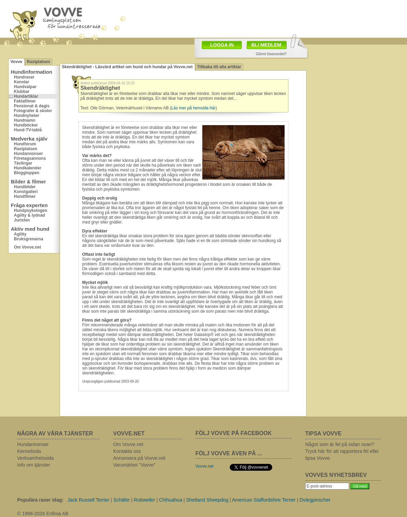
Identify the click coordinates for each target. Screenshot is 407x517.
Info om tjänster (33, 465)
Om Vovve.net (27, 247)
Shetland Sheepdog (207, 500)
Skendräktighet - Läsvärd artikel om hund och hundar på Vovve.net (127, 66)
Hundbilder (25, 186)
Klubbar (21, 91)
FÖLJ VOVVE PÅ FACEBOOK (233, 433)
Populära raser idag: (40, 500)
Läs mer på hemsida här (193, 108)
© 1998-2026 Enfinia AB (43, 513)
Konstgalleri (26, 191)
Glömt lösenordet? (271, 54)
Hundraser (24, 77)
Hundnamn (25, 120)
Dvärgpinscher (314, 500)
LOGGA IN (222, 45)
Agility (20, 234)
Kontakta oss (127, 451)
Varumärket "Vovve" (134, 465)
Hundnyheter (26, 115)
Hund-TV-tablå (28, 130)
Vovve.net (204, 466)
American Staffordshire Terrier (264, 500)
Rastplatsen (38, 61)
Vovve (16, 61)
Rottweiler (144, 500)
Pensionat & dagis (32, 106)
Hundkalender (27, 168)
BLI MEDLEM (266, 45)
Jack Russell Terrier (88, 500)
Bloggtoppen (26, 172)
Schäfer (121, 500)
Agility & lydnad (29, 215)
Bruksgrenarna (28, 239)
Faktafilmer (25, 101)
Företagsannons (30, 158)
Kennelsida (29, 451)
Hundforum (25, 144)
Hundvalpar (25, 86)
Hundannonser (28, 153)
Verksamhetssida (35, 458)
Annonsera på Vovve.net (139, 458)
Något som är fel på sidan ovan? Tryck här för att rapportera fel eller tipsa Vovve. (342, 451)
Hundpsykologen (30, 210)
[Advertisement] (243, 18)
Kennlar (21, 82)
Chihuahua (170, 500)
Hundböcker (26, 125)
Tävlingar (23, 163)
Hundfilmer (25, 196)
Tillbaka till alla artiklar (219, 66)
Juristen (22, 220)
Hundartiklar (26, 96)
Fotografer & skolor (33, 110)
